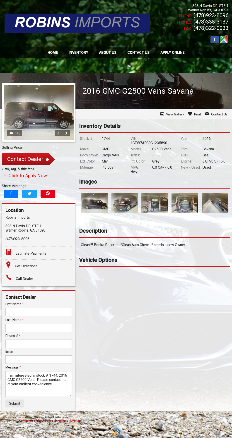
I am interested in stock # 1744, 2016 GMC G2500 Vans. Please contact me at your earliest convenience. (38, 384)
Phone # (13, 336)
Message (13, 367)
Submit (14, 403)
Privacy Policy (44, 420)
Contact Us (26, 420)
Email (9, 352)
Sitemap (75, 420)
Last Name (14, 320)
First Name (14, 304)
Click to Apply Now (24, 175)
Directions (61, 420)
